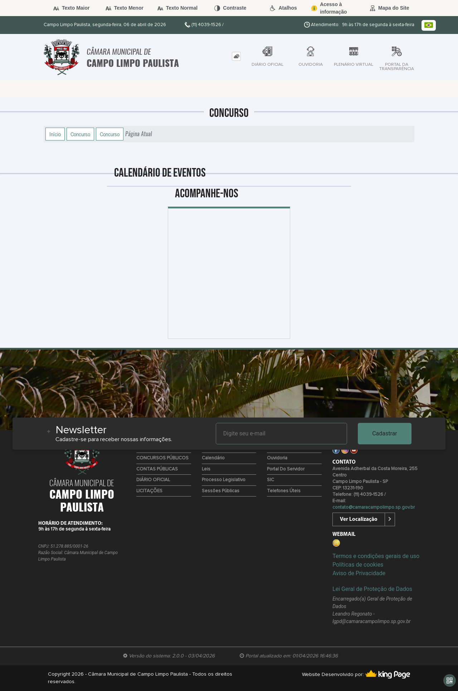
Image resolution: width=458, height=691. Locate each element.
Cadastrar (384, 433)
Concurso (80, 134)
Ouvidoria (277, 458)
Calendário (213, 458)
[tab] (236, 56)
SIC (270, 480)
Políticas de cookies (357, 564)
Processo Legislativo (223, 480)
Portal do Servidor (285, 469)
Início (55, 134)
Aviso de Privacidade (358, 573)
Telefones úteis (284, 491)
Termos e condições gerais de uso (375, 556)
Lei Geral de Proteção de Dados (372, 589)
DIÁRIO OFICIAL (153, 480)
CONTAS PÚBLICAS (157, 469)
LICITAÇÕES (149, 491)
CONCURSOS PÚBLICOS (162, 458)
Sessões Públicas (220, 491)
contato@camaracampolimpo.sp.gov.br (373, 507)
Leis (206, 469)
